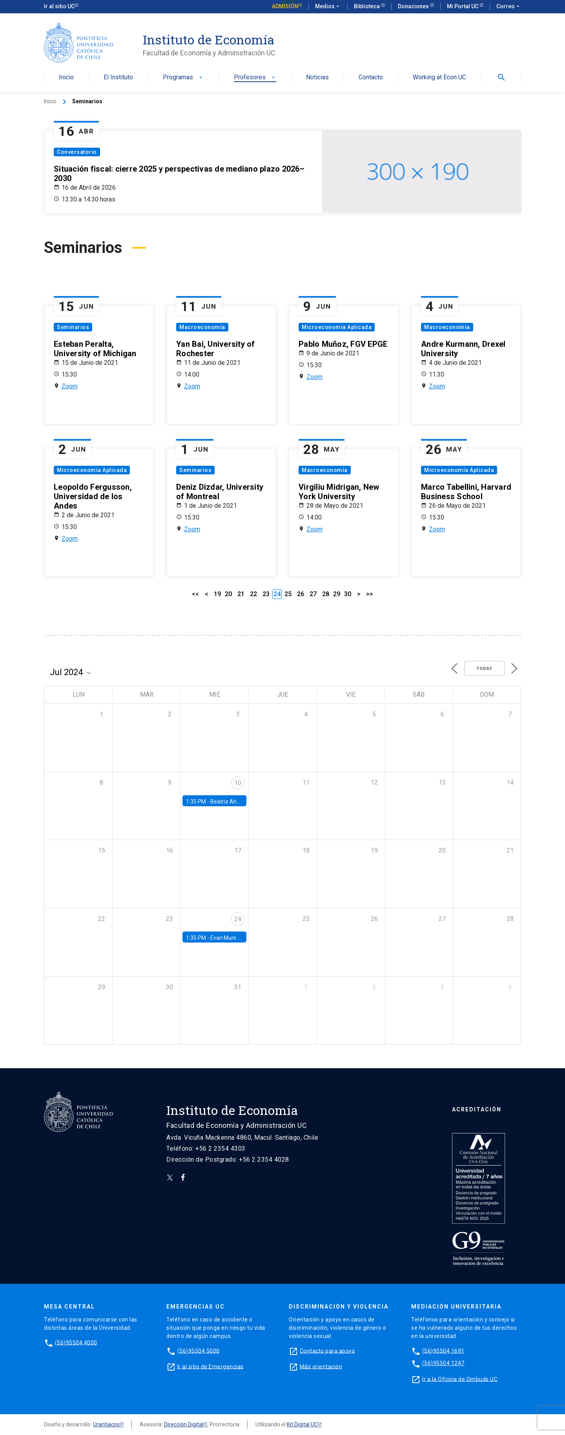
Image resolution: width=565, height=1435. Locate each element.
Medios (328, 6)
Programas (183, 77)
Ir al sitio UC (59, 6)
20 (228, 594)
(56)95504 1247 (443, 1363)
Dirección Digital (183, 1424)
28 (325, 594)
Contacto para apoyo (327, 1350)
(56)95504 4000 (76, 1342)
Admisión (285, 6)
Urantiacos (106, 1424)
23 (266, 594)
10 (237, 783)
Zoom (70, 386)
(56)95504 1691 (443, 1350)
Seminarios (73, 327)
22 (253, 594)
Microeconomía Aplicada (337, 327)
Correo (508, 6)
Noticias (317, 77)
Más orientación (321, 1366)
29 (336, 594)
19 (217, 594)
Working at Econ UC (439, 77)
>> (369, 594)
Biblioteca (367, 6)
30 (347, 594)
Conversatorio (77, 152)
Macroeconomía (202, 327)
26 (300, 594)
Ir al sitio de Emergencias (210, 1366)
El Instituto (118, 77)
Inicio (66, 77)
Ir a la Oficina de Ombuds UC (460, 1379)
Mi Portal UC (463, 6)
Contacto (371, 77)
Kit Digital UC (302, 1424)
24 (237, 919)
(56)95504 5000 (198, 1350)
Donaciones (414, 6)
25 (288, 594)
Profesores (255, 77)
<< (195, 594)
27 (313, 594)
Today (484, 668)
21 (240, 594)
